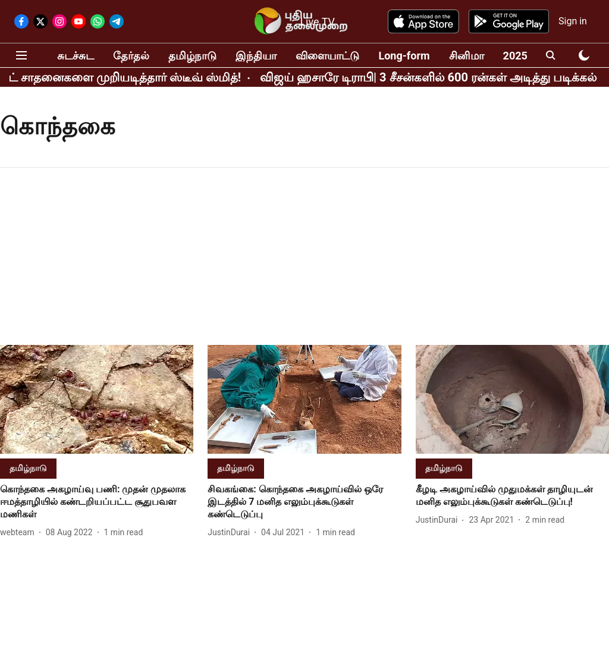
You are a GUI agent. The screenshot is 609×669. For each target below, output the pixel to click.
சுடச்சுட (75, 55)
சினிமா (466, 55)
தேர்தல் (131, 55)
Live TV (317, 21)
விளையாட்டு (327, 55)
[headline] (96, 501)
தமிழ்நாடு (192, 55)
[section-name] (28, 467)
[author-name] (19, 532)
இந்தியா (256, 55)
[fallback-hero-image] (96, 399)
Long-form (403, 55)
